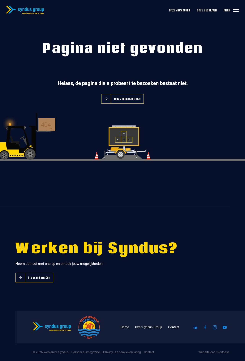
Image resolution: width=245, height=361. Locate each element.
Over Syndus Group (148, 327)
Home (125, 327)
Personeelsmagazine (85, 352)
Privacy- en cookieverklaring (122, 352)
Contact (173, 327)
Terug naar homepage (127, 98)
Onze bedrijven (207, 10)
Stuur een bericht (39, 277)
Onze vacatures (179, 10)
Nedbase (223, 352)
